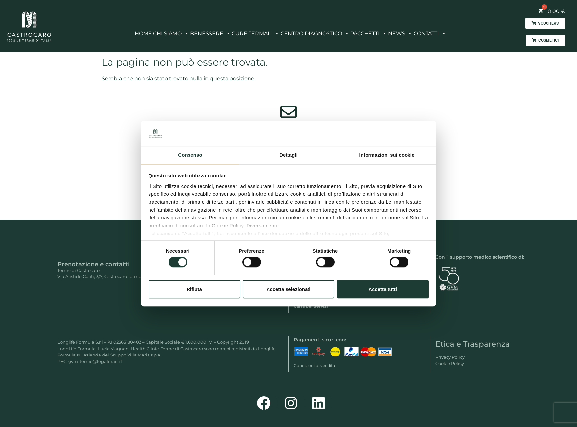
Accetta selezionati (288, 289)
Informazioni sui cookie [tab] (387, 155)
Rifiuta (194, 289)
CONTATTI (430, 32)
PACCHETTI (368, 32)
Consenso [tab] (190, 155)
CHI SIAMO (171, 32)
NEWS (400, 32)
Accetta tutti (382, 289)
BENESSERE (210, 32)
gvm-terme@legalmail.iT (95, 361)
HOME (143, 33)
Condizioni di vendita (314, 365)
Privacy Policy (450, 357)
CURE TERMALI (255, 32)
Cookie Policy (449, 363)
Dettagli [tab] (288, 155)
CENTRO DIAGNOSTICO (315, 32)
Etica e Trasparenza (472, 344)
